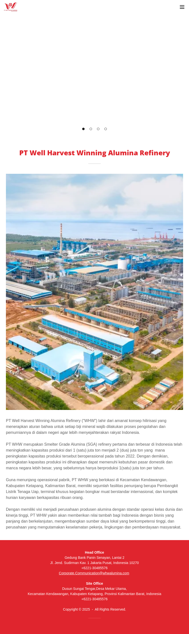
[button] (182, 7)
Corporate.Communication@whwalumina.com (94, 573)
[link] (11, 7)
